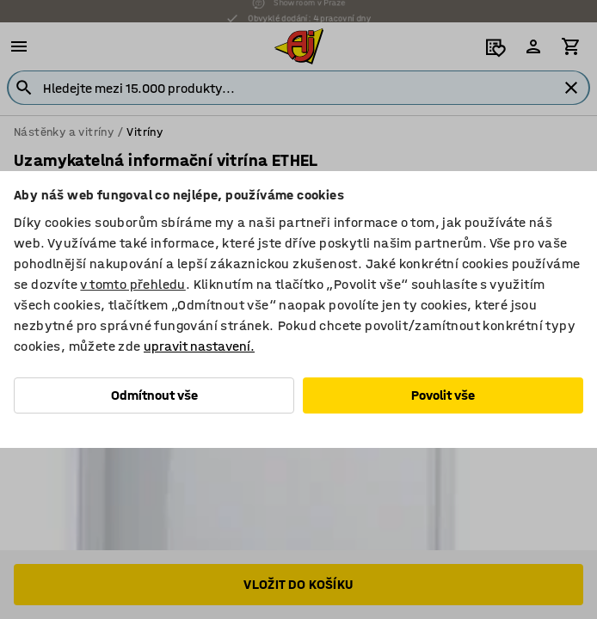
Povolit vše (443, 395)
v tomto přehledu (132, 284)
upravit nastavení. (199, 346)
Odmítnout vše (154, 395)
